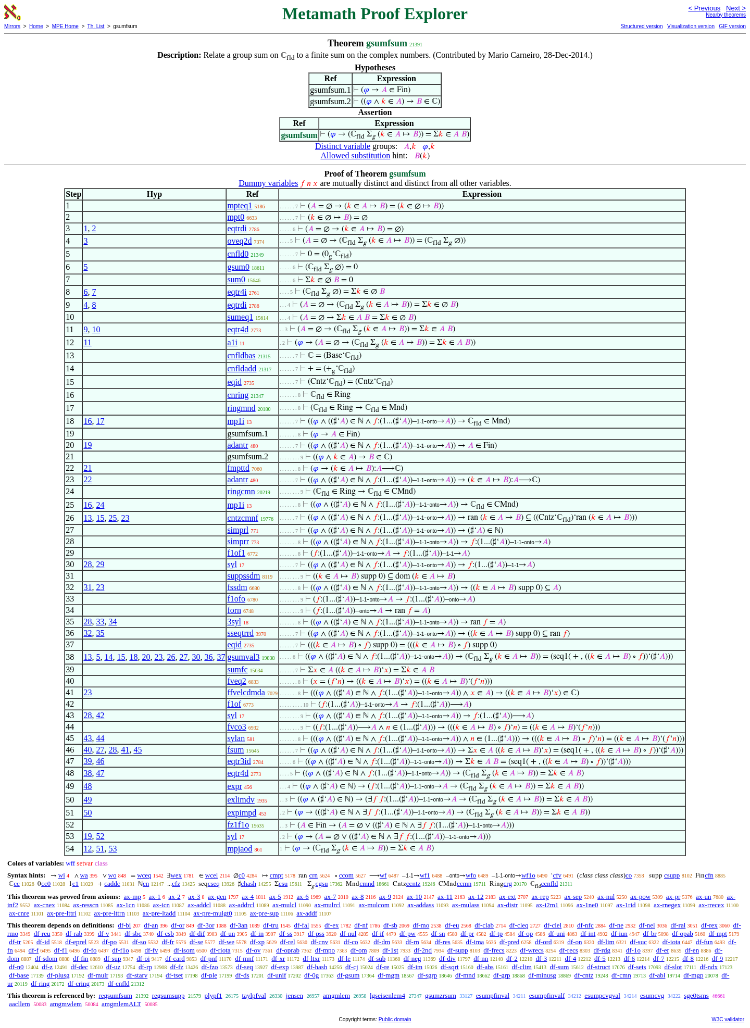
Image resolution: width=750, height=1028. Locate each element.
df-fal (301, 925)
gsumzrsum (440, 995)
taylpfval (254, 995)
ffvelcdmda (246, 692)
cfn (709, 875)
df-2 (512, 958)
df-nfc (585, 925)
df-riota (220, 950)
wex (176, 875)
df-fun (704, 942)
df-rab (74, 933)
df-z (47, 967)
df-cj (351, 967)
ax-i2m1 (547, 905)
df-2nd (423, 950)
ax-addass (420, 905)
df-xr (278, 958)
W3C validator (727, 1019)
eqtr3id (239, 761)
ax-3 (194, 896)
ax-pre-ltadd (159, 913)
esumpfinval (492, 995)
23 (125, 517)
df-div (447, 958)
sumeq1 (240, 316)
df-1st (390, 950)
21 (87, 467)
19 (87, 445)
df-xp (257, 942)
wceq (144, 875)
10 (96, 329)
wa (84, 875)
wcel (211, 875)
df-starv (137, 975)
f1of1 (236, 552)
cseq (214, 883)
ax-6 (303, 896)
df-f (34, 950)
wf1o (528, 875)
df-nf (361, 925)
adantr (237, 445)
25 (112, 517)
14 (108, 657)
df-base (19, 975)
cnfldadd (241, 368)
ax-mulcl (284, 905)
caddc (112, 883)
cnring (237, 395)
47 (100, 773)
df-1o (633, 950)
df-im (414, 967)
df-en (692, 950)
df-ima (475, 942)
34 (112, 621)
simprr (238, 541)
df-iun (619, 933)
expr (234, 786)
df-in (257, 933)
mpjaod (239, 848)
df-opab (682, 933)
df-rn (412, 942)
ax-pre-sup (264, 913)
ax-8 (358, 896)
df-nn (480, 958)
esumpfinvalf (547, 995)
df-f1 (61, 950)
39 (87, 761)
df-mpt (718, 933)
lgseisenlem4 (387, 995)
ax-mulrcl (328, 905)
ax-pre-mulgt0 (212, 913)
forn (234, 610)
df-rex (709, 925)
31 (87, 587)
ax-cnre (19, 913)
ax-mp (132, 896)
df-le (344, 958)
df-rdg (602, 950)
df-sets (637, 967)
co (629, 875)
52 (100, 836)
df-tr (15, 942)
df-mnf (244, 958)
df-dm (381, 942)
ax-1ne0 (587, 905)
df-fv (151, 950)
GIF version (732, 26)
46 (100, 761)
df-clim (522, 967)
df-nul (348, 933)
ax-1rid (626, 905)
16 (87, 421)
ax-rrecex (711, 905)
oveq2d (239, 240)
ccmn (464, 883)
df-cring (79, 983)
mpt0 (235, 216)
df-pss (316, 933)
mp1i (235, 421)
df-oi (142, 958)
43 (87, 738)
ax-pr (673, 896)
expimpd (241, 812)
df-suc (638, 942)
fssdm (237, 587)
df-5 (600, 958)
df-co (351, 942)
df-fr (167, 942)
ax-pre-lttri (61, 913)
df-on (574, 942)
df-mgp (693, 975)
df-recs (568, 950)
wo (112, 875)
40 (87, 749)
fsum (235, 749)
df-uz (113, 967)
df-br (650, 933)
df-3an (238, 925)
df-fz (176, 967)
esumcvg (652, 995)
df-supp (457, 950)
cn (146, 883)
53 (112, 848)
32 (87, 633)
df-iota (671, 942)
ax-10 (414, 896)
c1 (75, 883)
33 (100, 621)
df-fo (90, 950)
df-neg (412, 958)
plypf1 (213, 995)
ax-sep (573, 896)
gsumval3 (243, 657)
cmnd (366, 883)
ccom (346, 875)
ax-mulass (466, 905)
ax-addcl (199, 905)
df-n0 (16, 967)
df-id (42, 942)
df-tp (496, 933)
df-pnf (209, 958)
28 (87, 564)
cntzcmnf (242, 517)
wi (61, 875)
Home (36, 26)
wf (383, 875)
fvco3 (236, 726)
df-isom (183, 950)
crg (508, 883)
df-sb (390, 925)
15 (100, 517)
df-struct (598, 967)
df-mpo (325, 950)
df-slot (673, 967)
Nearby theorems (726, 15)
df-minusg (542, 975)
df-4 (571, 958)
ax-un (703, 896)
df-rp (145, 967)
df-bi (124, 925)
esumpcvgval (602, 995)
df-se (196, 942)
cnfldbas (241, 355)
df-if (378, 933)
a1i (232, 342)
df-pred (509, 942)
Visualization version (691, 26)
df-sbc (133, 933)
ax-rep (539, 896)
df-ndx (708, 967)
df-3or (206, 925)
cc (17, 883)
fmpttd (238, 467)
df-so (139, 942)
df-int (587, 933)
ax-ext (507, 896)
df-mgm (388, 975)
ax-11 (445, 896)
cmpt (276, 875)
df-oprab (287, 950)
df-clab (484, 925)
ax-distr (507, 905)
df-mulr (98, 975)
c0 (242, 875)
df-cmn (621, 975)
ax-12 (476, 896)
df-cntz (584, 975)
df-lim (606, 942)
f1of (234, 703)
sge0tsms (696, 995)
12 (87, 848)
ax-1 (155, 896)
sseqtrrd (240, 633)
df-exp (280, 967)
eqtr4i (236, 291)
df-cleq (519, 925)
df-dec (79, 967)
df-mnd (465, 975)
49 (87, 799)
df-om (359, 950)
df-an (151, 925)
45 (137, 749)
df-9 (717, 958)
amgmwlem (66, 1004)
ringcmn (241, 491)
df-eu (452, 925)
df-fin (81, 958)
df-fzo (210, 967)
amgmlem (336, 995)
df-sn (438, 933)
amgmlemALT (121, 1004)
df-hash (317, 967)
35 (100, 633)
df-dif (197, 933)
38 (87, 773)
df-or (177, 925)
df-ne (616, 925)
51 (100, 848)
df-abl (657, 975)
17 (100, 421)
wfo (471, 875)
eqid (234, 382)
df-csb (165, 933)
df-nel (647, 925)
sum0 (236, 279)
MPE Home (65, 26)
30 (196, 657)
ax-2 (174, 896)
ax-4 (248, 896)
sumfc (237, 669)
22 (87, 479)
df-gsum (348, 975)
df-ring (40, 983)
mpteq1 (239, 205)
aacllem (19, 1004)
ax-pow (640, 896)
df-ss (285, 933)
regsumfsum (115, 995)
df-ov (253, 950)
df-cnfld (119, 983)
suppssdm (243, 575)
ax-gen (217, 896)
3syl (234, 621)
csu (283, 883)
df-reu (42, 933)
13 (87, 517)
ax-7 (330, 896)
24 (100, 504)
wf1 (425, 875)
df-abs (485, 967)
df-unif (276, 975)
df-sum (559, 967)
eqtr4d (237, 329)
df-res (443, 942)
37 (221, 657)
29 (100, 564)
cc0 (46, 883)
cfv (557, 875)
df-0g (311, 975)
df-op (525, 933)
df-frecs (493, 950)
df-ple (209, 975)
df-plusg (58, 975)
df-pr (467, 933)
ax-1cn (126, 905)
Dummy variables (268, 183)
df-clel (552, 925)
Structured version (641, 26)
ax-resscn (85, 905)
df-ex (331, 925)
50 (87, 812)
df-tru (271, 925)
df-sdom (46, 958)
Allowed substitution (355, 155)
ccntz (413, 883)
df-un (227, 933)
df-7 (659, 958)
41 (125, 749)
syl (232, 564)
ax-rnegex (667, 905)
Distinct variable (342, 146)
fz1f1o (238, 824)
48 (87, 786)
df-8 (688, 958)
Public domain (395, 1019)
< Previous (704, 8)
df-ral (677, 925)
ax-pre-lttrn (109, 913)
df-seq (244, 967)
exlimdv (240, 799)
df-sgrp (428, 975)
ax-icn (161, 905)
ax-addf (306, 913)
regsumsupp (168, 995)
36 (208, 657)
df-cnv (319, 942)
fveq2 (236, 680)
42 (100, 715)
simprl (237, 529)
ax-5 (275, 896)
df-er (662, 950)
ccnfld (549, 883)
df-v (103, 933)
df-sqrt (450, 967)
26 (171, 657)
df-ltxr (311, 958)
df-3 (541, 958)
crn (313, 875)
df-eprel (75, 942)
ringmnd (241, 408)
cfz (176, 883)
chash (249, 883)
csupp (672, 875)
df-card (175, 958)
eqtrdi (236, 228)
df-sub (376, 958)
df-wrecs (531, 950)
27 (183, 657)
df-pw (407, 933)
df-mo (421, 925)
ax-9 (385, 896)
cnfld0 (237, 253)
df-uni (556, 933)
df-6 (629, 958)
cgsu (322, 883)
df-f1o (120, 950)
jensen (294, 995)
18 (133, 657)
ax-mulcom (374, 905)
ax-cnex (44, 905)
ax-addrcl (242, 905)
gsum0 (238, 266)
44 (100, 738)
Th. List (96, 26)
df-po (109, 942)
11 (87, 342)
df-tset (174, 975)
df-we (226, 942)
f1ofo (236, 598)
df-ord (543, 942)
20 (146, 657)
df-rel (287, 942)
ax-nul (606, 896)
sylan (236, 738)
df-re (382, 967)
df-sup (112, 958)
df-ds (242, 975)
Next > (736, 8)
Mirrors (12, 26)
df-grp (501, 975)
